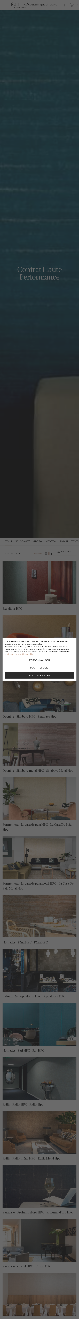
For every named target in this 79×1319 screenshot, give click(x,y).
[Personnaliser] (39, 660)
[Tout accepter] (39, 675)
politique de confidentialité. (19, 654)
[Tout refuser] (39, 668)
